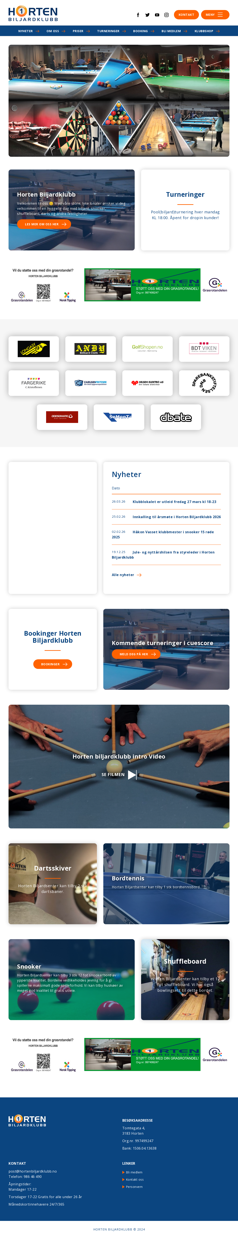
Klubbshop (204, 31)
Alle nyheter (123, 574)
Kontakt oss (135, 1179)
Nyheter (25, 31)
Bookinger (50, 664)
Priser (78, 31)
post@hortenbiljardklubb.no (33, 1171)
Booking (140, 31)
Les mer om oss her (41, 224)
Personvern (134, 1187)
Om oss (53, 31)
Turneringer (108, 31)
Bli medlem (171, 31)
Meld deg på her (134, 654)
